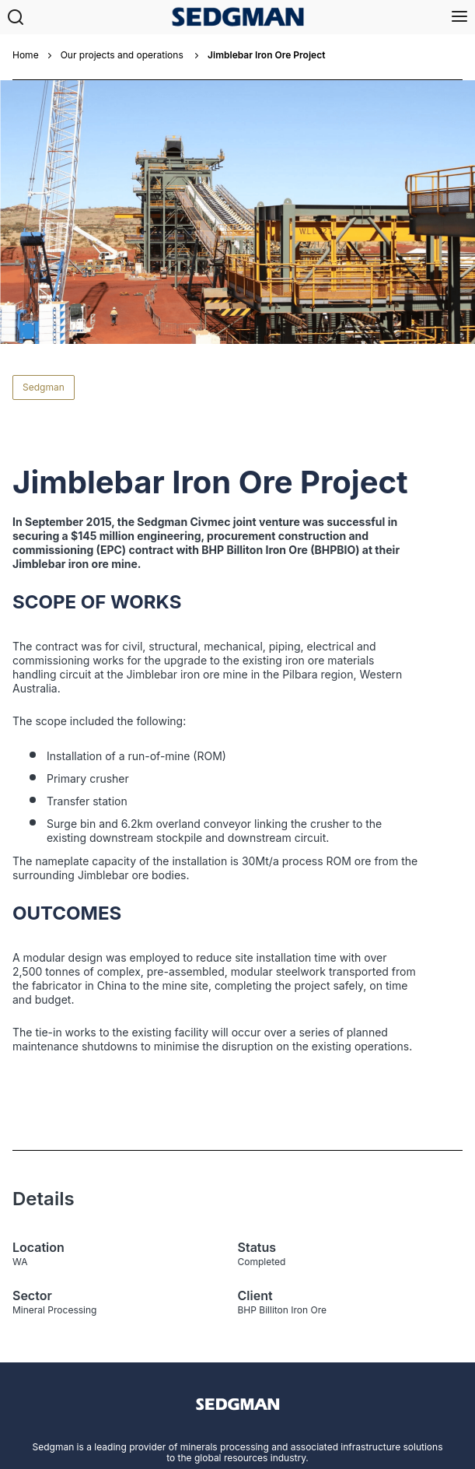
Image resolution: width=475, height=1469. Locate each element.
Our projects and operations (123, 55)
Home (25, 55)
